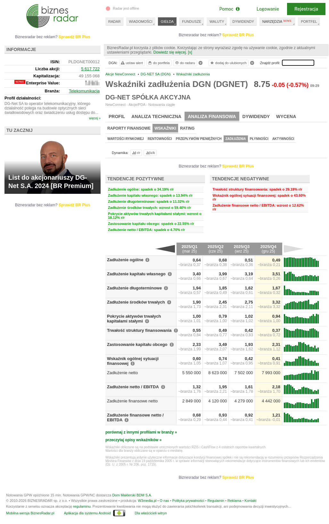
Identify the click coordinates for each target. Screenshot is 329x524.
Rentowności (160, 139)
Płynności (259, 139)
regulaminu (81, 506)
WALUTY (217, 21)
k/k (150, 152)
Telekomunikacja (84, 91)
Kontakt (250, 501)
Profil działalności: (22, 98)
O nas (164, 501)
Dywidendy (256, 116)
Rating (187, 128)
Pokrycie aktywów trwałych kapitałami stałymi (134, 318)
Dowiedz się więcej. (170, 52)
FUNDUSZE (191, 21)
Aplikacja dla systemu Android (87, 513)
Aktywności (283, 139)
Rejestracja (306, 9)
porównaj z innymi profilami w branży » (141, 432)
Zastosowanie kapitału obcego (137, 344)
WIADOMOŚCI (140, 21)
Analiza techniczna (156, 116)
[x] (190, 52)
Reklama (234, 501)
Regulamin (215, 501)
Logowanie (268, 9)
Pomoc (229, 9)
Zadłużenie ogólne (125, 259)
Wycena (286, 116)
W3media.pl (147, 501)
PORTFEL (309, 21)
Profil (117, 116)
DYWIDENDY (243, 21)
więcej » (95, 118)
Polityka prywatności (188, 501)
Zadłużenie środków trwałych (136, 302)
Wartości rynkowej (125, 139)
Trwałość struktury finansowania (139, 330)
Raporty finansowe (129, 128)
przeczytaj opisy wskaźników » (133, 440)
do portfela (158, 62)
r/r (135, 152)
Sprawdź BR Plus (238, 35)
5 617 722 (90, 68)
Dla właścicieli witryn (151, 513)
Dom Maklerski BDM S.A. (132, 495)
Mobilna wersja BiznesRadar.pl (30, 513)
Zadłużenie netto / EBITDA (133, 386)
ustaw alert (131, 62)
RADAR (114, 21)
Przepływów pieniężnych (199, 139)
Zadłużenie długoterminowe (134, 288)
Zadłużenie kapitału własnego (136, 273)
